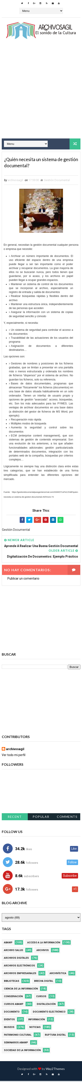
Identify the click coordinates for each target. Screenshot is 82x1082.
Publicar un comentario (23, 579)
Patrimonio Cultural (17, 1036)
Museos (9, 1028)
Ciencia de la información (21, 989)
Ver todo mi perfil (13, 756)
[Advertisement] (41, 93)
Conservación (13, 997)
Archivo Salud (13, 951)
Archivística (58, 974)
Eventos (9, 1020)
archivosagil (15, 750)
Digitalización (46, 1005)
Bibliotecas (11, 982)
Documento (11, 1012)
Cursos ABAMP (13, 1005)
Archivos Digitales (16, 959)
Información (36, 1020)
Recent (15, 818)
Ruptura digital (55, 1036)
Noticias (35, 1028)
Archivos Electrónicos (19, 966)
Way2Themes (55, 1070)
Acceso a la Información (43, 943)
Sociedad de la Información (22, 1051)
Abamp (8, 943)
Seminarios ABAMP (16, 1043)
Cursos (41, 997)
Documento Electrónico (49, 1012)
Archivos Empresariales (20, 974)
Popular (41, 818)
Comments (67, 818)
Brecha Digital (43, 982)
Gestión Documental (57, 181)
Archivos (43, 951)
